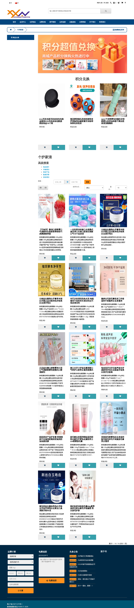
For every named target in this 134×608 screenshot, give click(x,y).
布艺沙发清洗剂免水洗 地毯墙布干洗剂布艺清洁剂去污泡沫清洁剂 (82, 300)
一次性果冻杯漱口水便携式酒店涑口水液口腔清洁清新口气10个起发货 (81, 231)
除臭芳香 (46, 174)
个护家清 (20, 30)
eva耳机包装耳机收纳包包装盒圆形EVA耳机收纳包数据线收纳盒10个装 (51, 121)
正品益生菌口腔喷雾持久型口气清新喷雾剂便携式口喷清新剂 (50, 370)
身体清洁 (46, 177)
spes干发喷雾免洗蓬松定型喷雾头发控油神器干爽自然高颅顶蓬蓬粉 (113, 121)
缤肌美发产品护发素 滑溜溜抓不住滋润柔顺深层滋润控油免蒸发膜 (51, 439)
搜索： (40, 181)
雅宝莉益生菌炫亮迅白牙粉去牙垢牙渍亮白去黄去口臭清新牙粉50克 (50, 508)
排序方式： (77, 187)
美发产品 (46, 172)
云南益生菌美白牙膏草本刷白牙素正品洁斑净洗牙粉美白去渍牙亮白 (112, 231)
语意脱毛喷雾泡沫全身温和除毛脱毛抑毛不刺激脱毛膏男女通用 (112, 439)
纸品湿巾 (46, 167)
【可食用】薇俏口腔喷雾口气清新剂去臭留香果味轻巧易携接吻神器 (50, 231)
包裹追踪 (52, 580)
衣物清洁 (46, 169)
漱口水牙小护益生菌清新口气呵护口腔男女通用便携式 (81, 369)
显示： (110, 188)
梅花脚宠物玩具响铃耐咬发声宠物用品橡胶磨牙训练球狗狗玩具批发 (81, 121)
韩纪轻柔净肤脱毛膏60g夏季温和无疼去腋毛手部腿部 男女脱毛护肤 (82, 508)
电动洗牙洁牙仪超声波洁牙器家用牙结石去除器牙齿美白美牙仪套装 (112, 370)
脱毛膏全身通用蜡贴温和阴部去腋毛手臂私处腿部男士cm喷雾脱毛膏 (81, 439)
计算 (20, 590)
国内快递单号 (43, 555)
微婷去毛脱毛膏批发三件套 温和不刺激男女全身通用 (112, 299)
